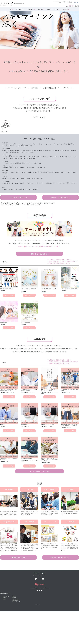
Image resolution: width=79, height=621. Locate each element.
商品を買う (66, 9)
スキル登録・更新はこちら (18, 197)
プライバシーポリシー (17, 601)
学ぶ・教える (31, 9)
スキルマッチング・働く (53, 9)
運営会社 (14, 596)
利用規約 (14, 597)
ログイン (77, 5)
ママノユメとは (57, 2)
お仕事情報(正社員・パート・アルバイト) (57, 88)
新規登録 (71, 5)
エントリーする (9, 295)
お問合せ (70, 2)
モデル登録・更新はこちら (39, 254)
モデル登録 (34, 88)
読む (11, 9)
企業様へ (64, 2)
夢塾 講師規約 (15, 600)
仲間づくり (41, 9)
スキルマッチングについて (17, 88)
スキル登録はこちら (18, 557)
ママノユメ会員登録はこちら (39, 471)
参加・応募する (20, 9)
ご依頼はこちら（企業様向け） (60, 197)
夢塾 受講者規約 (15, 599)
